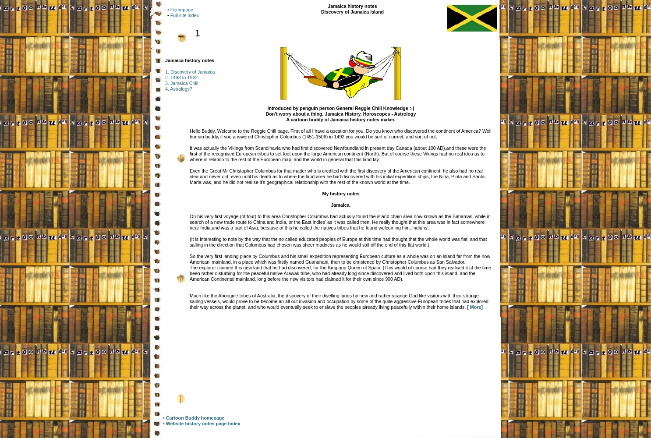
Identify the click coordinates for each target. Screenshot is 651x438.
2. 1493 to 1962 (181, 77)
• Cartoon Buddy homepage (193, 417)
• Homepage (180, 9)
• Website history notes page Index (201, 423)
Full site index (184, 15)
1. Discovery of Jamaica (190, 71)
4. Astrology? (178, 89)
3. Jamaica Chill (181, 83)
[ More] (475, 307)
